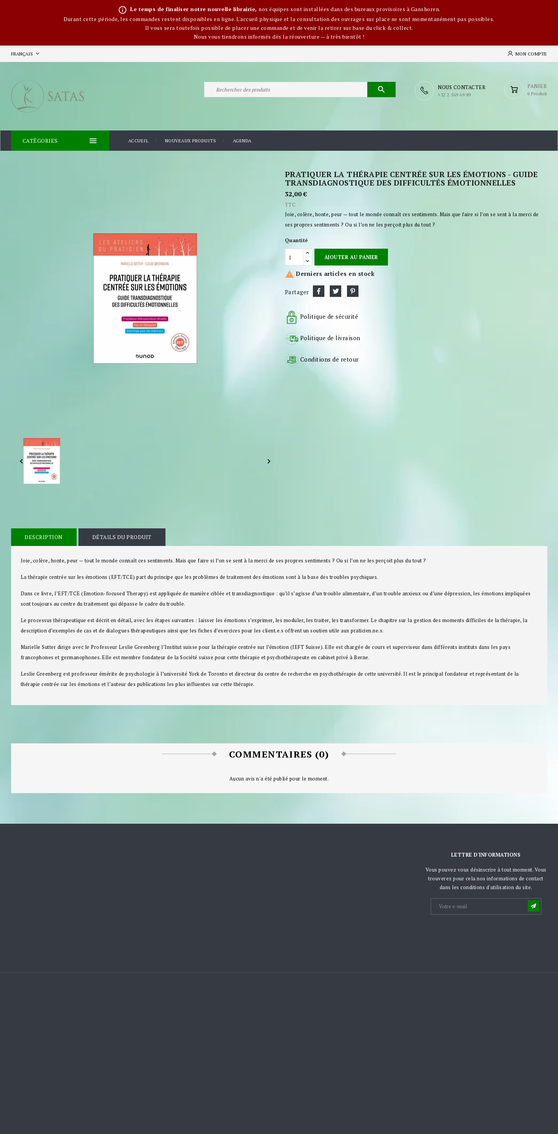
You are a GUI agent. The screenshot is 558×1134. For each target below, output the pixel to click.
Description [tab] (44, 536)
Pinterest (352, 290)
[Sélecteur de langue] (26, 53)
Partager (318, 290)
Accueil (138, 140)
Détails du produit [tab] (121, 536)
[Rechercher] (300, 90)
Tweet (335, 290)
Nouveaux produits (190, 140)
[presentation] (489, 934)
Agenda (242, 140)
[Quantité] (294, 256)
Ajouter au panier (351, 256)
